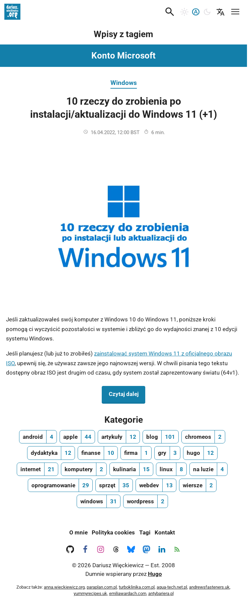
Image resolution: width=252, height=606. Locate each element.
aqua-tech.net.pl (172, 587)
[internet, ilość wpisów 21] (37, 469)
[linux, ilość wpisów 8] (171, 469)
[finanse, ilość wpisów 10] (98, 453)
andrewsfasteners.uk (209, 587)
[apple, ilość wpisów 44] (77, 436)
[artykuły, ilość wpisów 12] (119, 436)
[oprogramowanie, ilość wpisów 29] (60, 485)
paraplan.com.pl (102, 587)
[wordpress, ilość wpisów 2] (145, 501)
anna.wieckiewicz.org (64, 587)
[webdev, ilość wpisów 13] (156, 485)
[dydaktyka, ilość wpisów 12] (51, 453)
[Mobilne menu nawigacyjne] (235, 10)
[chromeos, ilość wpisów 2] (203, 436)
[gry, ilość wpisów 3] (167, 453)
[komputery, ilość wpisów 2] (84, 469)
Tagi (145, 532)
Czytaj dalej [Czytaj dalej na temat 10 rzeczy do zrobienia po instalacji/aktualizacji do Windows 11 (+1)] (127, 393)
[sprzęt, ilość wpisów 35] (114, 485)
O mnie (78, 532)
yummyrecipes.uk (90, 593)
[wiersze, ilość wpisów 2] (198, 485)
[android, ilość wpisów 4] (38, 436)
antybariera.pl (161, 593)
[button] (169, 11)
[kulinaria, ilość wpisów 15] (131, 469)
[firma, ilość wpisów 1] (136, 453)
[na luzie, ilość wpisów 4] (208, 469)
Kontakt (165, 532)
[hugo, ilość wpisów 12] (200, 453)
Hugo (155, 574)
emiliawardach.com (127, 593)
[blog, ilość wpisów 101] (161, 436)
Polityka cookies (113, 532)
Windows (123, 83)
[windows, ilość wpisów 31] (98, 501)
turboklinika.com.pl (137, 587)
